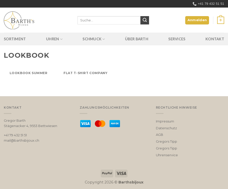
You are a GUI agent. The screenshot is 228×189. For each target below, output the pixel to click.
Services (176, 39)
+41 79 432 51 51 (15, 135)
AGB (159, 135)
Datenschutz (166, 128)
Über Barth (136, 39)
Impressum (165, 121)
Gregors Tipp (166, 141)
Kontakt (214, 39)
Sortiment (15, 39)
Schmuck (93, 39)
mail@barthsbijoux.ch (21, 140)
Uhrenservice (167, 155)
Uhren (54, 39)
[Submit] (144, 20)
